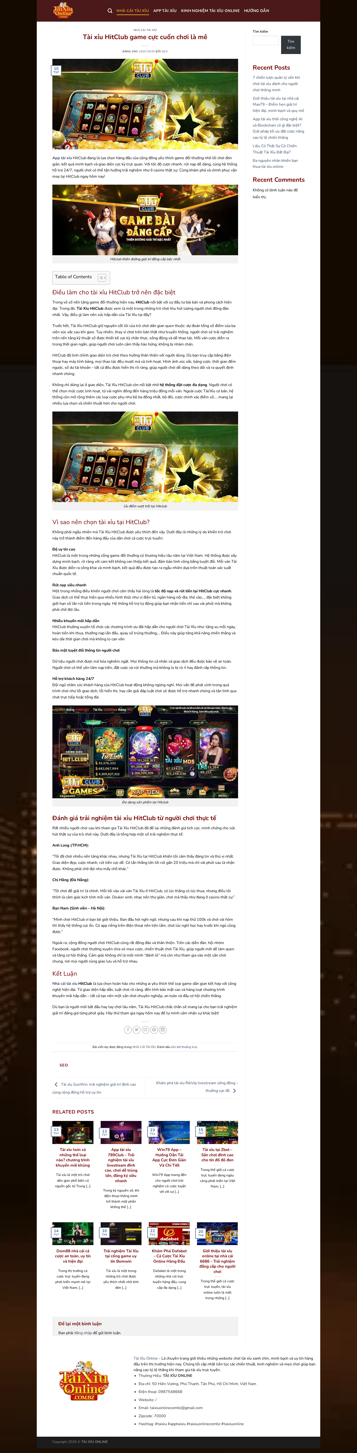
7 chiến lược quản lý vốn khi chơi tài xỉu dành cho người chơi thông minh (276, 83)
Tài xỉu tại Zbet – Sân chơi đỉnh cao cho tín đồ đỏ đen (217, 1155)
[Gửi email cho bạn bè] (145, 1030)
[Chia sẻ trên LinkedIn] (163, 1030)
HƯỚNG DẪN (256, 10)
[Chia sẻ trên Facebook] (128, 1030)
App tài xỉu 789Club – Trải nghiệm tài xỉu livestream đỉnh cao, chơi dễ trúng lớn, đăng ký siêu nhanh (121, 1165)
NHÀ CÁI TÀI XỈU (133, 10)
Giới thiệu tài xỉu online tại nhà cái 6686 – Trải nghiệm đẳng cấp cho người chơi (217, 1261)
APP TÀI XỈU (165, 10)
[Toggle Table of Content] (99, 278)
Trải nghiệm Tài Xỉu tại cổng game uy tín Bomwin (121, 1256)
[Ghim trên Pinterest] (154, 1030)
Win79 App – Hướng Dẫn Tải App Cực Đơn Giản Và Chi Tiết (169, 1157)
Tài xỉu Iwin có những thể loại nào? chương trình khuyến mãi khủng (73, 1157)
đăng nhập (83, 1333)
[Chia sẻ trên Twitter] (137, 1030)
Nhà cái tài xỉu (64, 983)
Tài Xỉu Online (146, 1358)
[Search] (110, 11)
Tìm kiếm (260, 31)
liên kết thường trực (184, 1047)
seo (165, 51)
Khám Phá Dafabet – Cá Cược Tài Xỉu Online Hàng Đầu (169, 1256)
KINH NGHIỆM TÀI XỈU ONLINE (210, 10)
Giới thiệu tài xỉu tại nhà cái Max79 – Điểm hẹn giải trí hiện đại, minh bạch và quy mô (278, 104)
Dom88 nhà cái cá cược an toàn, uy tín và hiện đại (73, 1256)
